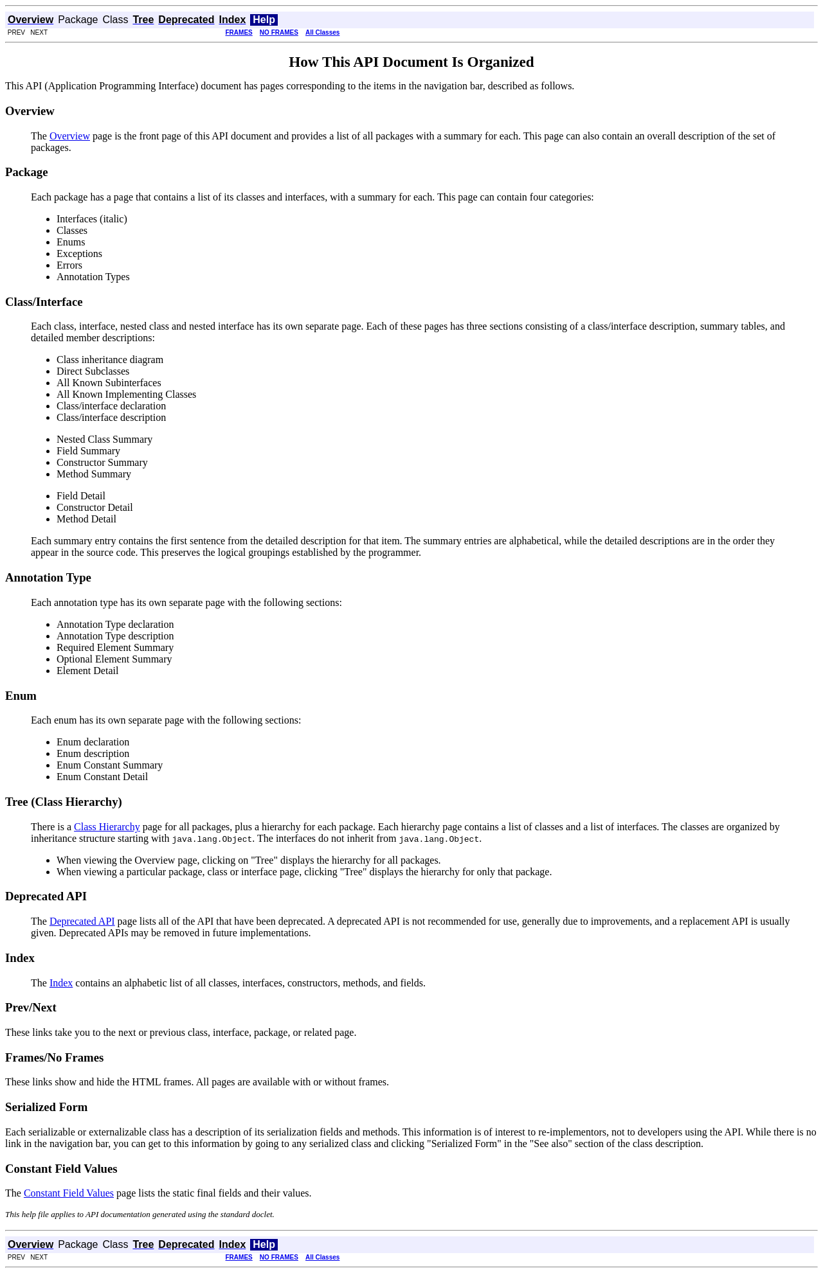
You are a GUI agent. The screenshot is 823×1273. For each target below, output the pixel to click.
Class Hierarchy (107, 826)
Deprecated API (82, 921)
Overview (70, 135)
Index (61, 982)
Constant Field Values (69, 1193)
